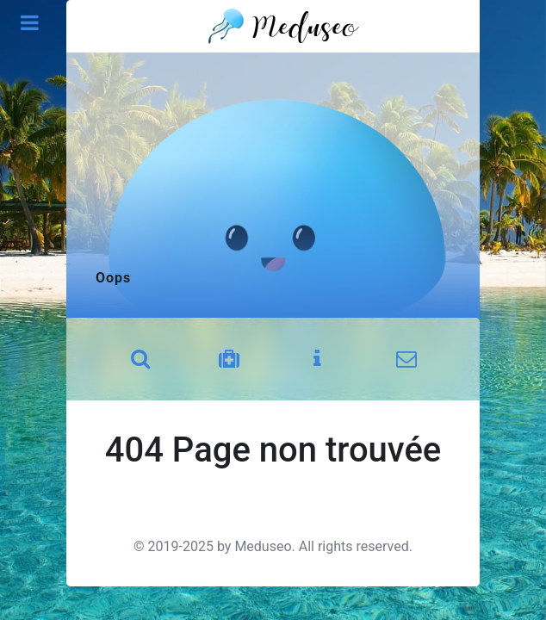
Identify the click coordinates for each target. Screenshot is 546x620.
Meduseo (262, 546)
